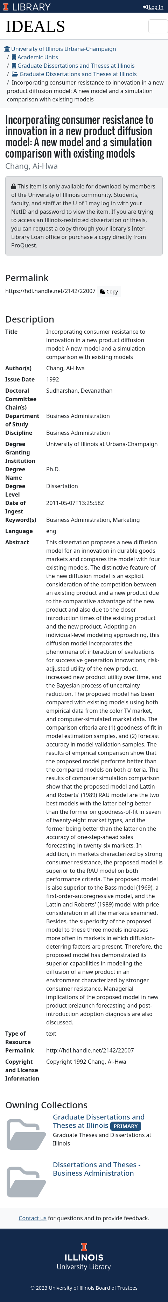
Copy (109, 291)
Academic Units (35, 57)
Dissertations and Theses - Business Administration (97, 1169)
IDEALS (35, 26)
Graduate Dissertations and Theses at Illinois (73, 65)
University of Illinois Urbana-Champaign (60, 49)
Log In (153, 7)
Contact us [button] (33, 1218)
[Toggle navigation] (158, 26)
